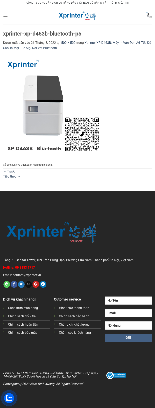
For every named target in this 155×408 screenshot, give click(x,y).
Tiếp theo (11, 176)
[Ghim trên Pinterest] (35, 284)
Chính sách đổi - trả (22, 316)
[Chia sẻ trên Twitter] (21, 284)
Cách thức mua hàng (23, 308)
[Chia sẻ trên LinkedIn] (43, 284)
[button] (5, 15)
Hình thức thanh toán (74, 308)
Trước (9, 171)
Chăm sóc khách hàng (75, 332)
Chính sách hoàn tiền (23, 324)
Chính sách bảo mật (22, 332)
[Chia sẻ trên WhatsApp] (6, 284)
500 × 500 (68, 43)
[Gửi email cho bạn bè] (28, 284)
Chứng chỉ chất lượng (74, 324)
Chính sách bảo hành (74, 316)
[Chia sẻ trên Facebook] (14, 284)
